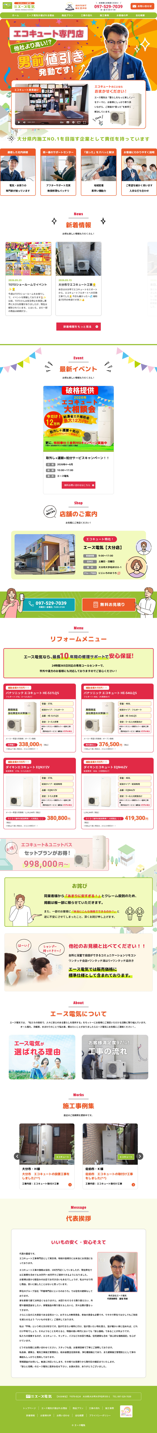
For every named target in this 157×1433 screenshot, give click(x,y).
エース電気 (79, 1425)
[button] (52, 84)
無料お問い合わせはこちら (77, 485)
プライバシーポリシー (100, 1415)
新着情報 (30, 1415)
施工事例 (104, 15)
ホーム (15, 15)
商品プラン (67, 15)
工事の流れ (86, 15)
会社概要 (140, 15)
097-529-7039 (124, 1396)
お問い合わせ (63, 1415)
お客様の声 (122, 15)
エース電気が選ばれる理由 (40, 15)
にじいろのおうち (107, 573)
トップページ (29, 1408)
